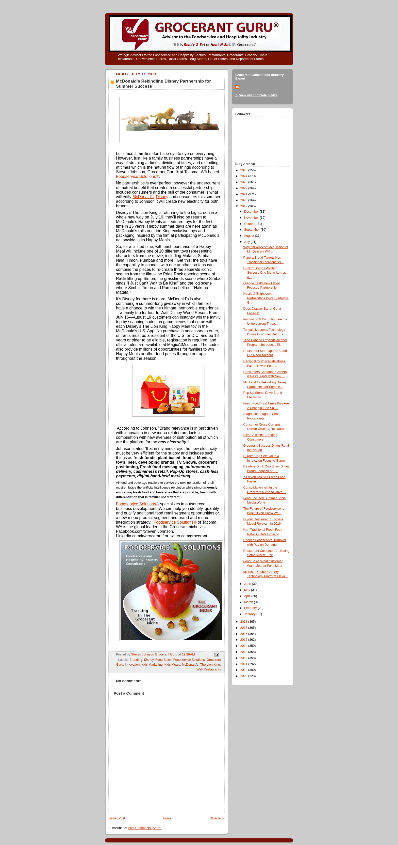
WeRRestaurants (208, 669)
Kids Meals (172, 664)
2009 (244, 676)
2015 (244, 639)
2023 (244, 182)
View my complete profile (258, 95)
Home (167, 818)
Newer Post (116, 818)
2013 (244, 652)
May (247, 590)
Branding (135, 660)
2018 (244, 621)
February (251, 608)
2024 (244, 176)
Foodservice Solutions (189, 660)
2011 (244, 664)
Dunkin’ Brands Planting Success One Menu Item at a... (264, 273)
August (249, 236)
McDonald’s (143, 197)
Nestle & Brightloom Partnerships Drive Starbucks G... (266, 298)
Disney (162, 197)
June (248, 584)
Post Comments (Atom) (144, 828)
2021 (244, 194)
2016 (244, 634)
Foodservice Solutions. (138, 176)
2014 (244, 646)
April (248, 596)
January (250, 614)
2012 (244, 658)
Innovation (132, 664)
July (247, 242)
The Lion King (210, 664)
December (252, 211)
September (252, 229)
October (250, 224)
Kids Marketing (151, 664)
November (252, 218)
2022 (244, 188)
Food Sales (163, 660)
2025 (244, 170)
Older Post (217, 818)
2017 (244, 628)
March (249, 602)
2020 (244, 200)
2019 (244, 206)
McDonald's (190, 664)
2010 (244, 670)
